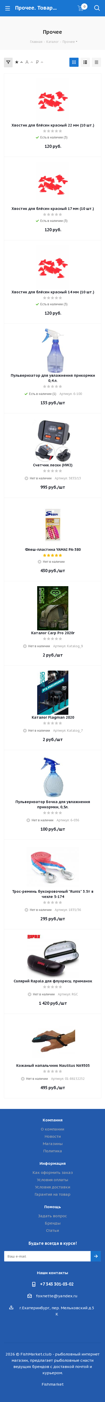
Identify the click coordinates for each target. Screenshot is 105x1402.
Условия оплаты (52, 1179)
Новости (53, 1136)
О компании (52, 1129)
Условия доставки (52, 1187)
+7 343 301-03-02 (57, 1284)
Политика (52, 1150)
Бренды (52, 1223)
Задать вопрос (52, 1215)
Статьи (52, 1230)
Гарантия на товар (52, 1194)
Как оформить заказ (52, 1172)
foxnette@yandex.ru (57, 1295)
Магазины (53, 1143)
